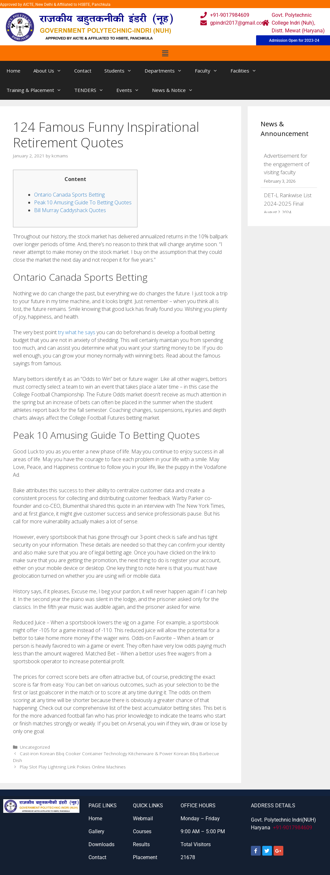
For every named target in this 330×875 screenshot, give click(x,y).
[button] (165, 53)
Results (141, 844)
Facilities (246, 70)
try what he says (76, 332)
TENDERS (92, 90)
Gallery (96, 831)
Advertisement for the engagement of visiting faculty (286, 164)
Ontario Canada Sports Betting (69, 194)
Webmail (143, 818)
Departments (166, 70)
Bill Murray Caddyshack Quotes (70, 210)
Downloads (101, 844)
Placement (145, 857)
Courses (142, 831)
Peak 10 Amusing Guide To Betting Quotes (83, 202)
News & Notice (175, 90)
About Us (50, 70)
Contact (82, 70)
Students (121, 70)
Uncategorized (35, 747)
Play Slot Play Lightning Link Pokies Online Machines (73, 767)
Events (131, 90)
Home (13, 70)
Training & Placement (37, 90)
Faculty (209, 70)
